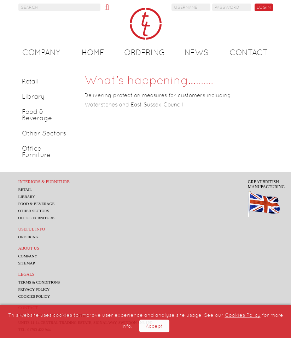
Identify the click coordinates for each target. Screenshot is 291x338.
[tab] (46, 81)
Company (41, 52)
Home (93, 52)
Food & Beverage (37, 115)
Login (264, 7)
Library (33, 96)
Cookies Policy (243, 315)
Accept (154, 326)
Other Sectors (44, 133)
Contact (248, 52)
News (197, 52)
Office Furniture (36, 151)
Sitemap (26, 263)
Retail (30, 81)
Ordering (144, 52)
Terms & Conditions (39, 282)
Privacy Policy (34, 289)
